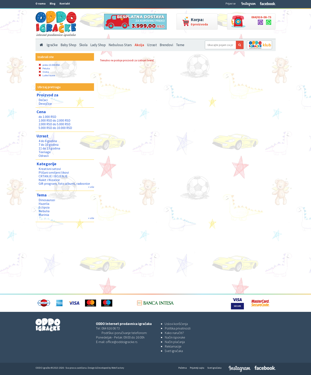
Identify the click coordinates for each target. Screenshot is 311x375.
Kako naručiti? (174, 333)
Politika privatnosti (178, 328)
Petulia (44, 68)
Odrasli (44, 155)
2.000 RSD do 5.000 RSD (54, 124)
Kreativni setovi (50, 169)
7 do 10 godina (49, 144)
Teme (180, 45)
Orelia (44, 71)
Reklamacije (173, 346)
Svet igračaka (174, 351)
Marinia (44, 215)
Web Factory (117, 367)
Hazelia (44, 203)
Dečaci (43, 100)
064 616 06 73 (110, 328)
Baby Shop (68, 45)
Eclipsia (44, 207)
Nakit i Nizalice (49, 180)
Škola (83, 45)
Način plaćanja (175, 342)
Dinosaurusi (47, 200)
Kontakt (65, 3)
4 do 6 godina (48, 141)
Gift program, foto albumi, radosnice (64, 183)
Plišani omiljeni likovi (54, 172)
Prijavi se (230, 3)
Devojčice (45, 103)
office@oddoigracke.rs (121, 342)
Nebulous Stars (120, 45)
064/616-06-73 (261, 17)
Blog (52, 3)
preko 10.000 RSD (49, 64)
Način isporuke (175, 337)
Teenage (45, 152)
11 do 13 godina (49, 148)
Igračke (52, 45)
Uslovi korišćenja (176, 323)
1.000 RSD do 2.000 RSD (54, 120)
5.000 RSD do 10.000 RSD (55, 128)
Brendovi (166, 45)
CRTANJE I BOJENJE (53, 176)
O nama (41, 3)
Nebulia (44, 211)
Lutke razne (47, 75)
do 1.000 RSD (47, 117)
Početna (182, 367)
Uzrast (152, 45)
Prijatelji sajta (197, 367)
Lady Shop (98, 45)
